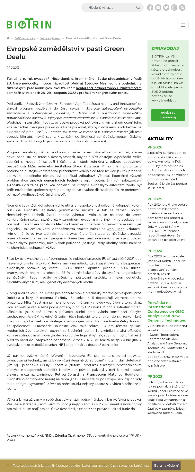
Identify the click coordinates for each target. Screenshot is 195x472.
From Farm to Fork (35, 263)
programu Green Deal (68, 238)
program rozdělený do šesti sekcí (49, 108)
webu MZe (115, 229)
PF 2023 (154, 376)
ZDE (154, 92)
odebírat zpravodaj (168, 115)
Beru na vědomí (166, 466)
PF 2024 (154, 251)
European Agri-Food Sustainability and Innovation (98, 104)
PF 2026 (154, 147)
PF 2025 (154, 199)
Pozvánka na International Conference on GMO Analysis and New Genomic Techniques (166, 312)
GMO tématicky (25, 38)
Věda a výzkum (50, 38)
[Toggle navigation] (183, 25)
